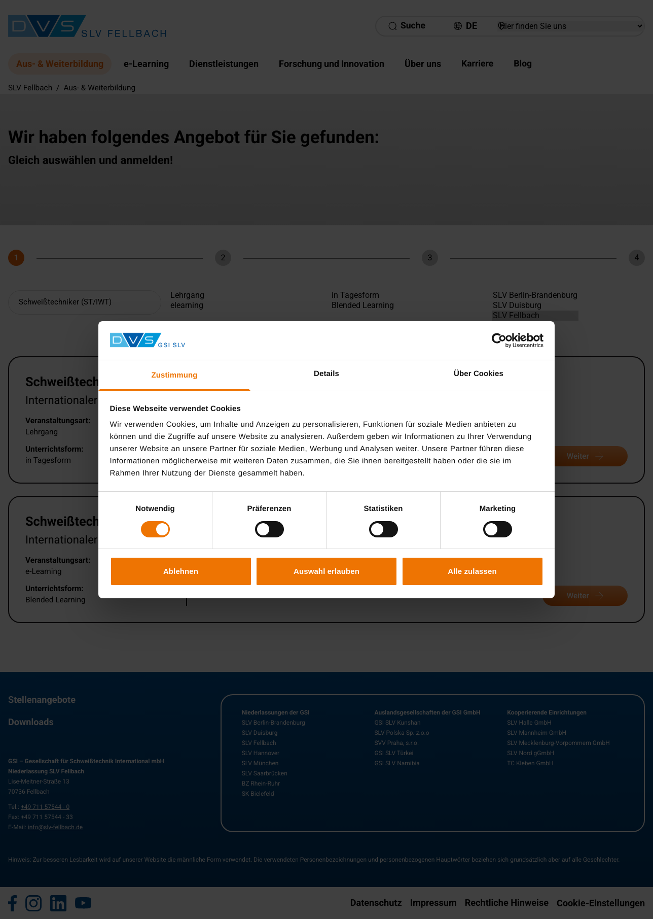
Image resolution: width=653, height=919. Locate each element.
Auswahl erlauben (326, 571)
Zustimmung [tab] (175, 375)
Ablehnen (180, 571)
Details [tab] (326, 373)
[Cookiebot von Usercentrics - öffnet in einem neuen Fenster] (499, 340)
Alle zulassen (472, 571)
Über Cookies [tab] (478, 373)
